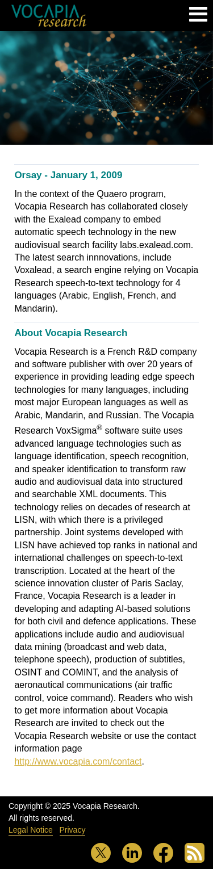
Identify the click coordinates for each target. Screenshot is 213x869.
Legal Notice (31, 829)
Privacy (73, 829)
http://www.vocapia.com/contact (77, 761)
